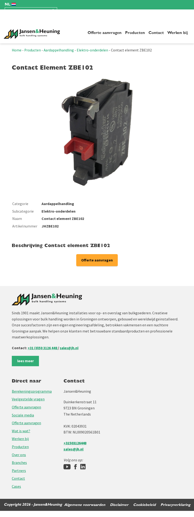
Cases (16, 486)
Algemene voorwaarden (83, 511)
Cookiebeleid (144, 511)
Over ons (19, 454)
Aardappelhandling (59, 50)
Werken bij (177, 33)
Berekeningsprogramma (32, 391)
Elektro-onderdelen (94, 50)
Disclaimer (118, 511)
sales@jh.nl (70, 347)
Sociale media (23, 415)
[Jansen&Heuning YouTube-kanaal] (67, 467)
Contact (156, 33)
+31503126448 (74, 443)
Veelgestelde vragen (28, 399)
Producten (135, 33)
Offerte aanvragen (105, 33)
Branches (19, 462)
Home (17, 50)
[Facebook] (75, 467)
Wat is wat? (21, 431)
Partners (19, 470)
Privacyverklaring (175, 511)
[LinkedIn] (83, 467)
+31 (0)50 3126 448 (43, 347)
